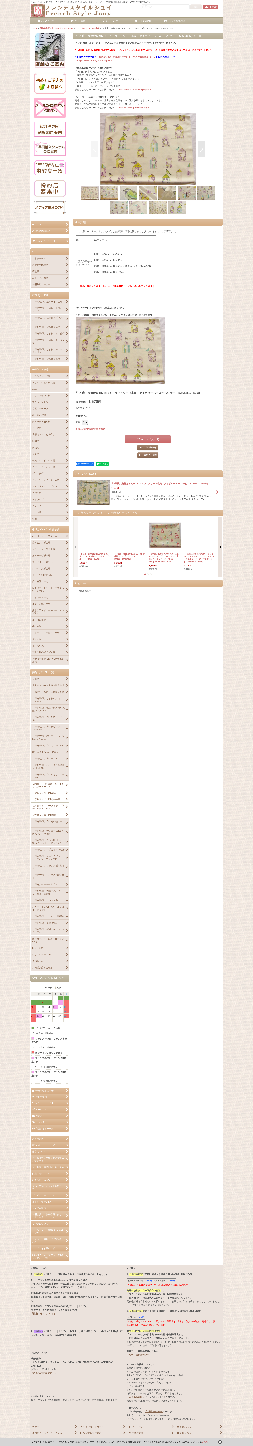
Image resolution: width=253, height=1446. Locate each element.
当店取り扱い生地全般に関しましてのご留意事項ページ (127, 57)
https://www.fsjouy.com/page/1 (134, 107)
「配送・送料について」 (43, 1313)
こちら (205, 1442)
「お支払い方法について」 (44, 1373)
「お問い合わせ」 (154, 1411)
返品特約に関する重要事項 (90, 429)
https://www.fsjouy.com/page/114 (95, 60)
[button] (207, 21)
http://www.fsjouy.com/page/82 (134, 89)
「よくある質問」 (136, 1397)
